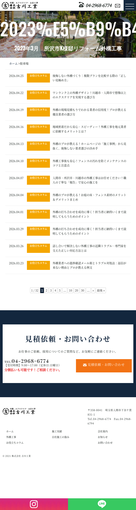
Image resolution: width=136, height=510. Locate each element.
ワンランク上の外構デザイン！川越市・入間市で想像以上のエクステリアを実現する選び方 (89, 95)
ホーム (13, 63)
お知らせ (103, 437)
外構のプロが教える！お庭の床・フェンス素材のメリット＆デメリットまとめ (89, 197)
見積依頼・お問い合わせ (104, 364)
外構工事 (11, 437)
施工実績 (57, 431)
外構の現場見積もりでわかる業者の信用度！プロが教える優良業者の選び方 (89, 112)
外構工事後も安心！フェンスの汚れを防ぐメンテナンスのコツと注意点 (89, 163)
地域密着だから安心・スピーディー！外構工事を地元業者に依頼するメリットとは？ (89, 129)
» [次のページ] (93, 290)
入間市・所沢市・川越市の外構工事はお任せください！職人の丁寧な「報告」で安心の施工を (89, 180)
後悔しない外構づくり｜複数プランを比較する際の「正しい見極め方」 (89, 78)
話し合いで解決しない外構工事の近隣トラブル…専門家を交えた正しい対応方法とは (89, 248)
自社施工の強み (60, 437)
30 (82, 290)
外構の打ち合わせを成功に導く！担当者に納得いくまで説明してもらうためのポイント (89, 214)
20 (76, 290)
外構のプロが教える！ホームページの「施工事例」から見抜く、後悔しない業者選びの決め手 (89, 146)
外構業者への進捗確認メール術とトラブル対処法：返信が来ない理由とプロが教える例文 (89, 265)
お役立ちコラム (38, 75)
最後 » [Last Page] (101, 290)
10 (70, 290)
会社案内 (103, 431)
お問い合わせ (105, 442)
